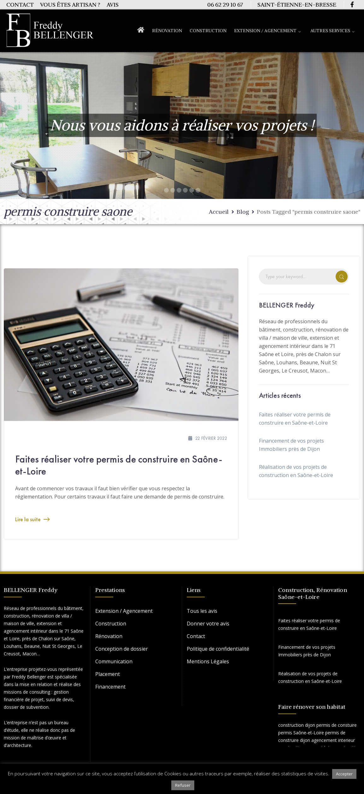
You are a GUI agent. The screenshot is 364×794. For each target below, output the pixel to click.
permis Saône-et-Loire (301, 733)
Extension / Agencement (124, 610)
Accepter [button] (344, 774)
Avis (113, 4)
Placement (107, 674)
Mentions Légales (208, 661)
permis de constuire (336, 725)
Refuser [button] (183, 785)
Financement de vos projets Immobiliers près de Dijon (291, 444)
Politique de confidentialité (218, 648)
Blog (243, 211)
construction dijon (296, 725)
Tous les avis (202, 610)
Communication (113, 661)
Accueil (219, 211)
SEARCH (342, 277)
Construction (110, 623)
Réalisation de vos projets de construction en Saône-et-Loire (296, 471)
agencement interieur (333, 740)
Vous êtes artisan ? (70, 4)
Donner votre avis (208, 623)
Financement (110, 686)
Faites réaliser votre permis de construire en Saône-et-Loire (118, 465)
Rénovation (108, 636)
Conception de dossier (121, 648)
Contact (20, 4)
